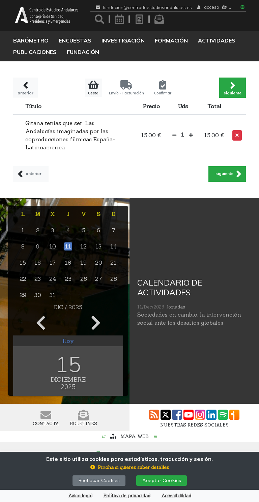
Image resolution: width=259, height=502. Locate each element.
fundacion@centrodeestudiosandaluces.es (147, 7)
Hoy (68, 340)
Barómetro (31, 40)
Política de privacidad (126, 496)
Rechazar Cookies (99, 480)
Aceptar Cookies (161, 480)
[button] (174, 135)
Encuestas (75, 40)
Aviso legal (80, 496)
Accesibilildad (176, 496)
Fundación (83, 52)
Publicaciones (35, 52)
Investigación (123, 40)
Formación (171, 40)
